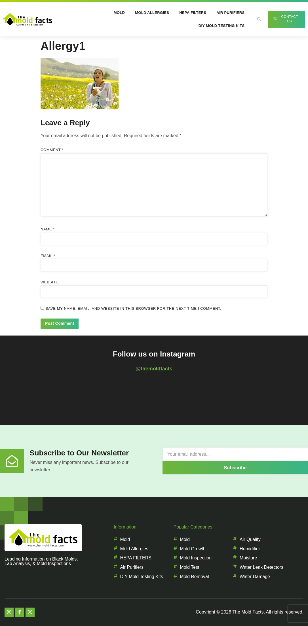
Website (49, 282)
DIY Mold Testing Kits (222, 26)
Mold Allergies (152, 12)
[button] (259, 19)
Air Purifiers (230, 12)
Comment (52, 150)
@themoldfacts (154, 369)
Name (48, 229)
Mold (119, 12)
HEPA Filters (192, 12)
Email (48, 256)
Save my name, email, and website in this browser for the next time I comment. (133, 308)
